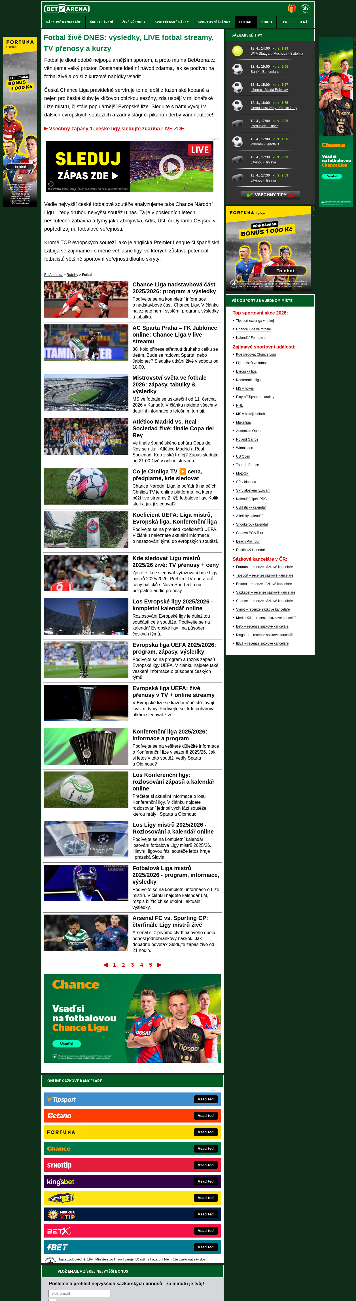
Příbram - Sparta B (265, 342)
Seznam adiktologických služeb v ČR (150, 1280)
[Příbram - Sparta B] (239, 339)
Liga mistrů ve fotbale (252, 561)
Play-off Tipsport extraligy (255, 595)
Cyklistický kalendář (251, 705)
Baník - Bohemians (265, 269)
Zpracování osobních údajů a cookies (171, 1292)
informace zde (141, 1268)
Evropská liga (246, 569)
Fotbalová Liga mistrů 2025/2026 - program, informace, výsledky (176, 875)
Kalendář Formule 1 (251, 535)
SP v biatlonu (246, 680)
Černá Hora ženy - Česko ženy (274, 306)
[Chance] (336, 205)
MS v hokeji (245, 586)
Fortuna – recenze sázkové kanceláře (264, 765)
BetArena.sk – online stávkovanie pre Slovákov (169, 1179)
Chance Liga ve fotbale (253, 527)
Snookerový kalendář (252, 722)
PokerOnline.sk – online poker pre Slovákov (167, 1222)
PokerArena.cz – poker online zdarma (82, 1205)
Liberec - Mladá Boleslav (269, 288)
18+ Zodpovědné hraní (222, 1292)
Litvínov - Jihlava (263, 360)
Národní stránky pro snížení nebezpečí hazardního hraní (245, 1280)
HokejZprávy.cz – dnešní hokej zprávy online (88, 1171)
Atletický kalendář (249, 714)
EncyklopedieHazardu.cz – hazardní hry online (169, 1154)
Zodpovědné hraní (274, 1245)
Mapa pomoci (190, 1280)
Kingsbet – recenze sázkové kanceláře (265, 833)
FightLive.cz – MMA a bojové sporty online (86, 1154)
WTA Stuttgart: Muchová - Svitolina (277, 251)
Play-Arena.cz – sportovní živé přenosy (83, 1196)
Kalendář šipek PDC (251, 697)
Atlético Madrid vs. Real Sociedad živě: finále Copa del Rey (173, 428)
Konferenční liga (248, 578)
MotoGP (242, 671)
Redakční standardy (90, 1292)
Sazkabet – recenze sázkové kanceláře (265, 790)
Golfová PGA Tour (249, 731)
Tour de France (247, 663)
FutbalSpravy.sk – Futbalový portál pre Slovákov (170, 1205)
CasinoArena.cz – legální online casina (83, 1222)
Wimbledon (244, 646)
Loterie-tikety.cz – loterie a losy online (162, 1171)
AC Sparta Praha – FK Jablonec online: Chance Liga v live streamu (175, 335)
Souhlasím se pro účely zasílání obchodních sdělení (118, 1115)
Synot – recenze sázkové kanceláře (263, 807)
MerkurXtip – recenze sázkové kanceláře (267, 816)
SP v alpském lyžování (253, 688)
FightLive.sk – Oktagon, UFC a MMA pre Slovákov (171, 1188)
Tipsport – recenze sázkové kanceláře (264, 773)
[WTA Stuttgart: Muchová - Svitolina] (239, 248)
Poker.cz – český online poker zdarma (83, 1213)
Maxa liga (243, 620)
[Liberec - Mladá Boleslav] (239, 284)
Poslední (160, 965)
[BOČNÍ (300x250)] (268, 487)
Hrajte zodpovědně (57, 1262)
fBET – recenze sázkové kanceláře (262, 841)
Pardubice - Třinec (264, 324)
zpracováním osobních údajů (100, 1115)
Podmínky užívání (124, 1292)
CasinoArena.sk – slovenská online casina (166, 1213)
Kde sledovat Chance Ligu (256, 552)
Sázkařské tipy (247, 232)
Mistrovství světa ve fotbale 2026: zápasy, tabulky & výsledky (170, 384)
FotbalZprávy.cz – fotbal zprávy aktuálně (84, 1162)
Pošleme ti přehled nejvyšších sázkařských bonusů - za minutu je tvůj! (126, 1093)
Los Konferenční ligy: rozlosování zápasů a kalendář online (174, 782)
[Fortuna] (20, 205)
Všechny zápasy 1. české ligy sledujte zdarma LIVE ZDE (116, 128)
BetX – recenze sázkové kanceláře (262, 824)
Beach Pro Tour (248, 739)
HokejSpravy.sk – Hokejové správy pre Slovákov (170, 1196)
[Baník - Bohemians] (239, 266)
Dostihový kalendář (250, 748)
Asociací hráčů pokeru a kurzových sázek (77, 1251)
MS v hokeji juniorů (250, 612)
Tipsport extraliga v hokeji (255, 518)
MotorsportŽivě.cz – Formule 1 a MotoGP (85, 1188)
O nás (45, 1292)
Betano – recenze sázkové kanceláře (264, 782)
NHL (239, 603)
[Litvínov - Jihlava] (239, 357)
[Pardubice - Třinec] (239, 321)
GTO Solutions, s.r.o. (265, 1292)
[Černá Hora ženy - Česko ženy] (239, 303)
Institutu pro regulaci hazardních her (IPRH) (179, 1245)
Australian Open (248, 629)
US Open (243, 654)
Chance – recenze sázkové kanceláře (264, 799)
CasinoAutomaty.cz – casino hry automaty (165, 1162)
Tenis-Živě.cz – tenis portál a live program (85, 1179)
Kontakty (62, 1292)
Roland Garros (247, 637)
